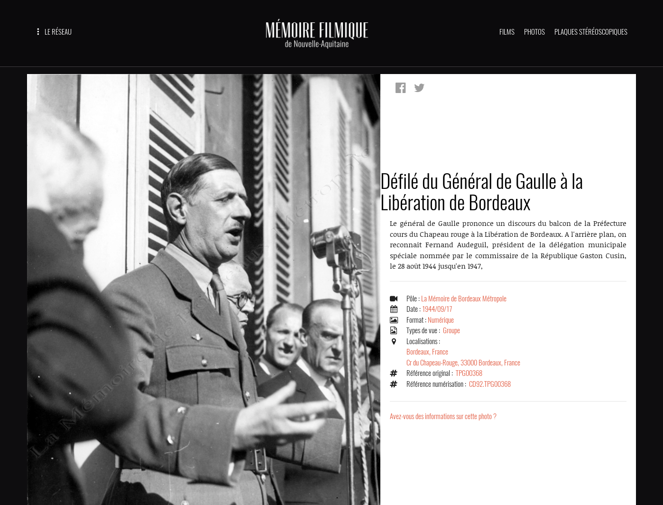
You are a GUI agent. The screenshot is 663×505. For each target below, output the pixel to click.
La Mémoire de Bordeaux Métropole (463, 298)
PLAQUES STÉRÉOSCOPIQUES (590, 32)
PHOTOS (534, 32)
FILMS (507, 32)
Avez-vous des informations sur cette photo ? (443, 416)
